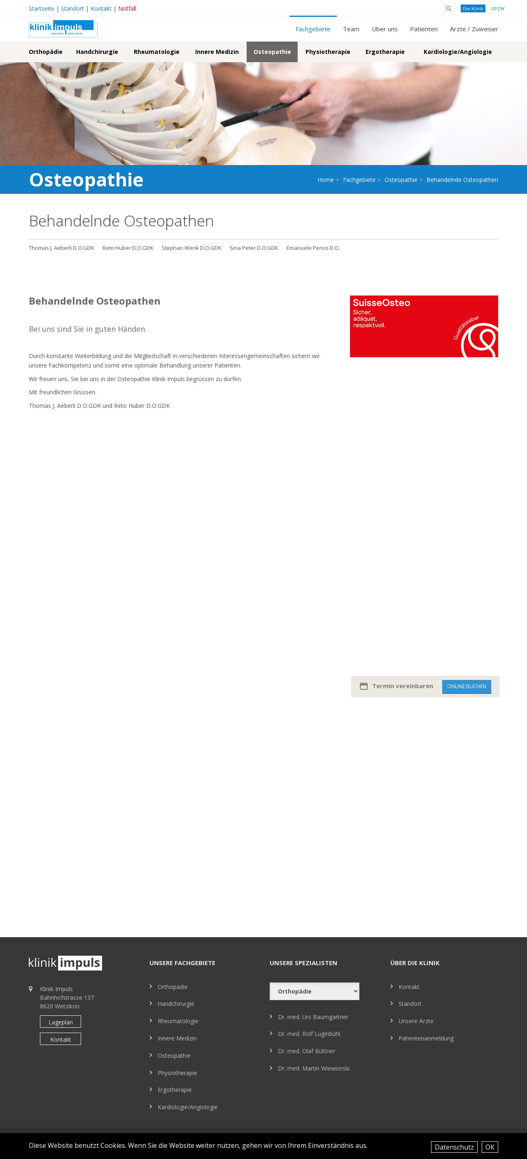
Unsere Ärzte (416, 1021)
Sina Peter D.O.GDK (254, 247)
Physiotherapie (327, 52)
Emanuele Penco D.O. (313, 247)
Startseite (41, 8)
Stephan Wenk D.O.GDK (192, 247)
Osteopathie (272, 52)
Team (351, 29)
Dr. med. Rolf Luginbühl (309, 1034)
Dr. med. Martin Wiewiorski (314, 1068)
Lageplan (61, 1022)
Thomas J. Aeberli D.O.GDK (61, 247)
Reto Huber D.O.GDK (128, 247)
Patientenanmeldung (426, 1038)
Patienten (424, 29)
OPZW (497, 8)
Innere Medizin (217, 52)
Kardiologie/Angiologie (458, 52)
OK (489, 1147)
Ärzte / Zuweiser (474, 29)
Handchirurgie (97, 52)
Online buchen (472, 686)
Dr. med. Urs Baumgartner (313, 1017)
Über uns (385, 29)
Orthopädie (46, 52)
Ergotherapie (385, 52)
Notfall (127, 8)
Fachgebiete (313, 29)
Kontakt (101, 8)
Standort (72, 8)
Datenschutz (454, 1147)
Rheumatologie (157, 52)
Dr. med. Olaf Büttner (306, 1051)
